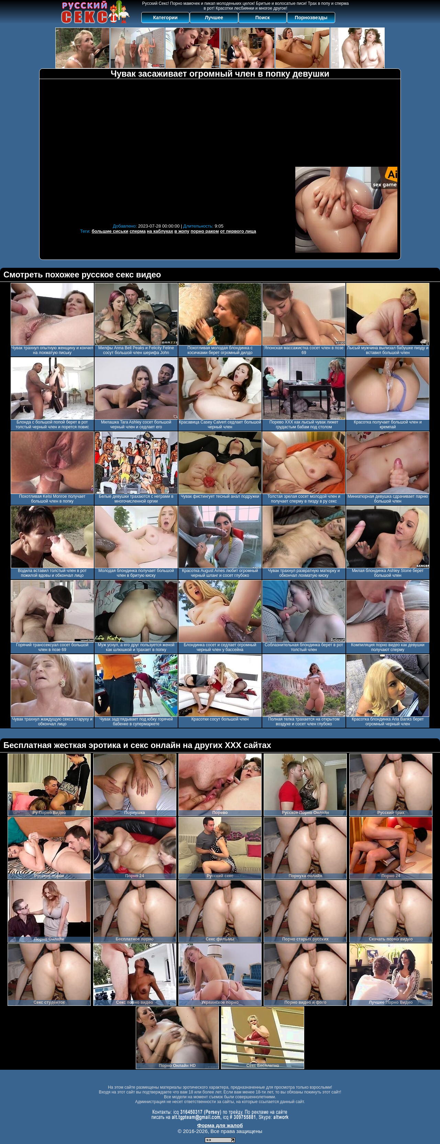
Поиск (262, 17)
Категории (165, 17)
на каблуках (160, 231)
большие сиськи (110, 231)
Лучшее (214, 17)
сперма (138, 231)
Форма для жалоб (220, 1125)
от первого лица (238, 231)
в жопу (181, 231)
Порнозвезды (311, 17)
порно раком (204, 231)
